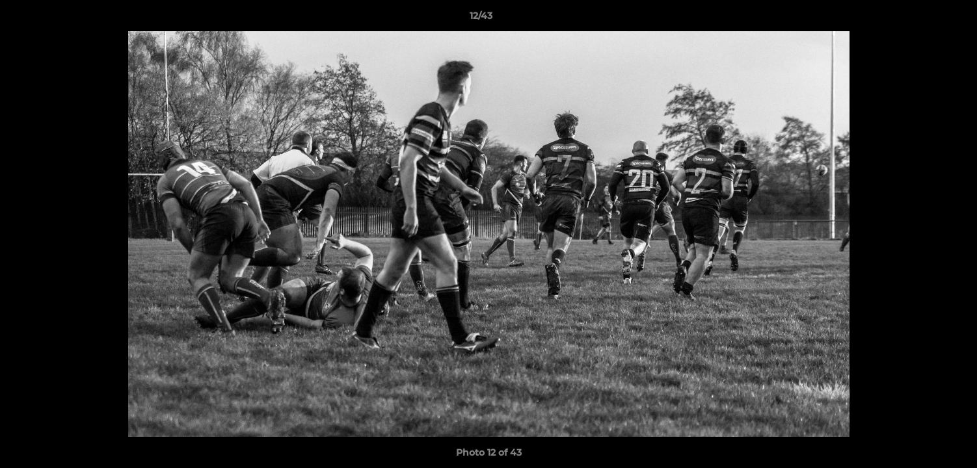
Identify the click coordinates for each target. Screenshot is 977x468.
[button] (922, 19)
